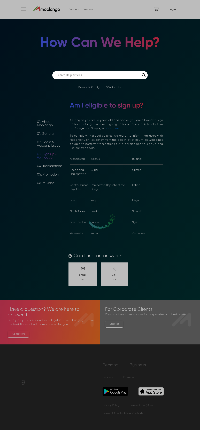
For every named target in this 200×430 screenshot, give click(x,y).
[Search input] (98, 75)
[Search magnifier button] (143, 75)
